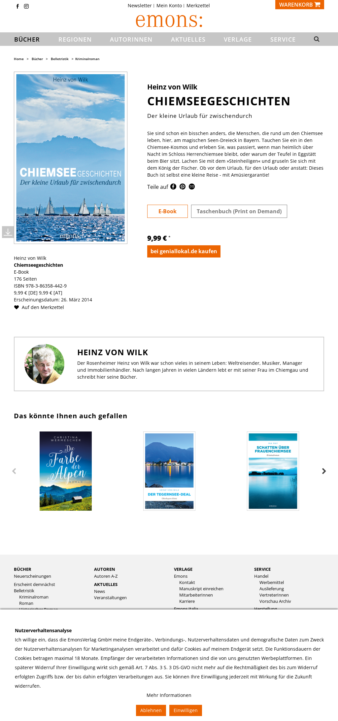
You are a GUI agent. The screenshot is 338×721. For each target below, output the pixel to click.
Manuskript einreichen (201, 588)
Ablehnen (151, 710)
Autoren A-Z (106, 576)
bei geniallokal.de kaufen (184, 251)
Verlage (183, 569)
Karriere (187, 601)
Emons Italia (186, 608)
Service (262, 569)
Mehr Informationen (169, 695)
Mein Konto (169, 6)
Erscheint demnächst (34, 584)
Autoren (104, 569)
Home (19, 58)
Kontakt (187, 582)
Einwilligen (186, 710)
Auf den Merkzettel (41, 307)
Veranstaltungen (110, 597)
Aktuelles (106, 584)
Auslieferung (271, 588)
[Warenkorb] (299, 4)
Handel (261, 576)
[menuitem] (142, 6)
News (99, 591)
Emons (180, 576)
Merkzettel (198, 6)
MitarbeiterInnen (196, 595)
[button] (316, 39)
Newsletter (140, 6)
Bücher (37, 58)
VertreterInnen (274, 595)
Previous (14, 471)
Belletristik (60, 58)
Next (324, 471)
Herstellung (265, 608)
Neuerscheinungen (32, 576)
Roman (26, 603)
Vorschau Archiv (275, 601)
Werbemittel (271, 582)
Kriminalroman (87, 58)
